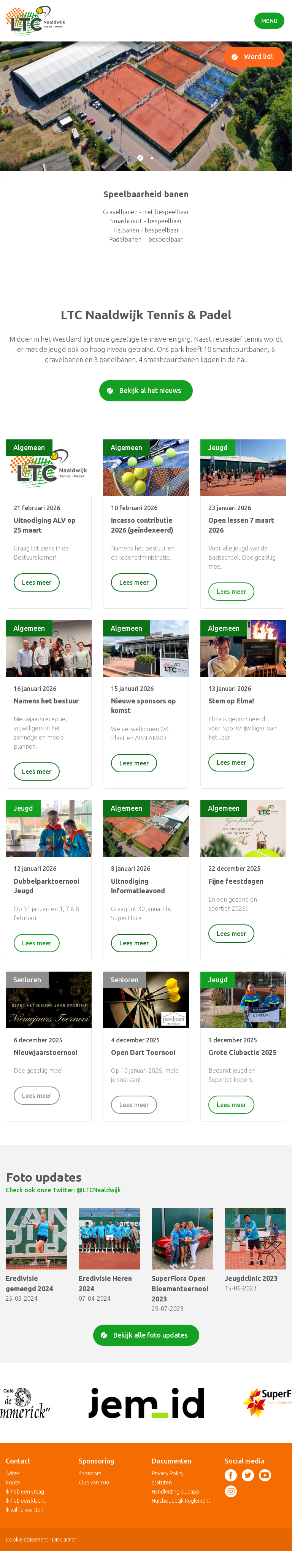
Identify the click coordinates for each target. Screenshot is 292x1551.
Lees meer (36, 582)
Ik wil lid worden (24, 1510)
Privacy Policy (168, 1473)
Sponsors (90, 1473)
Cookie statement (27, 1540)
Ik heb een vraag (25, 1492)
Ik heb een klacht (25, 1501)
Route (13, 1482)
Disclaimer (64, 1540)
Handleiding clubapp (175, 1492)
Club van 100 (94, 1482)
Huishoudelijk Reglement (181, 1501)
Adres (13, 1473)
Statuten (162, 1482)
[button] (140, 158)
